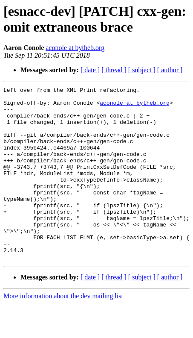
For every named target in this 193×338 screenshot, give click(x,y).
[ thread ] (114, 69)
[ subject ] (142, 69)
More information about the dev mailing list (63, 330)
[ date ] (90, 69)
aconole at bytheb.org (75, 47)
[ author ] (170, 69)
